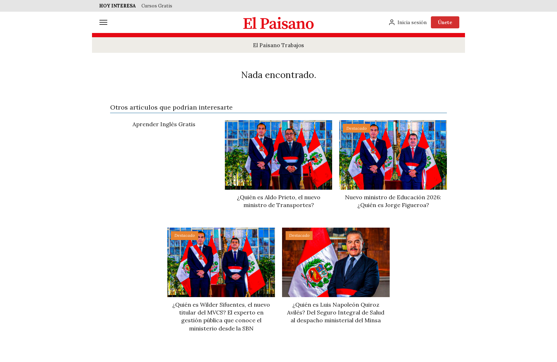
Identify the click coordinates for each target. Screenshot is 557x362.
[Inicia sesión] (407, 22)
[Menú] (103, 22)
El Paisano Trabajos (278, 45)
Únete (445, 22)
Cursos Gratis (156, 6)
